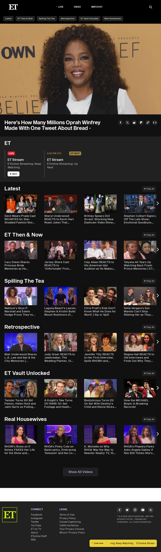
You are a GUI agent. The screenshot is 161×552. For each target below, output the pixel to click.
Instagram (37, 518)
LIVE (60, 7)
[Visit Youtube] (142, 510)
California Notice (68, 525)
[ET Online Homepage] (13, 7)
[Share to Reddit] (134, 123)
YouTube (36, 525)
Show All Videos (81, 472)
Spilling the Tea (47, 18)
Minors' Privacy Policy (72, 532)
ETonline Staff (39, 536)
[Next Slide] (157, 205)
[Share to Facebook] (121, 123)
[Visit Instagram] (135, 510)
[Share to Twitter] (127, 123)
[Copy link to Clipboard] (148, 123)
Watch (13, 174)
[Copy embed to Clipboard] (155, 123)
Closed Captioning (70, 522)
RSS (33, 540)
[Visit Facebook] (119, 510)
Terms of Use (66, 515)
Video (77, 7)
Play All (149, 188)
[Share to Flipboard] (141, 123)
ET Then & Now (25, 18)
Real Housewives (113, 18)
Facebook (36, 515)
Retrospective (67, 18)
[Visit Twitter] (127, 510)
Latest (8, 18)
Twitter (35, 522)
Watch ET (97, 7)
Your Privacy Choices (71, 529)
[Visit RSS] (150, 510)
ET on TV (36, 529)
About (34, 532)
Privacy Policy (67, 518)
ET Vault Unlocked (89, 18)
